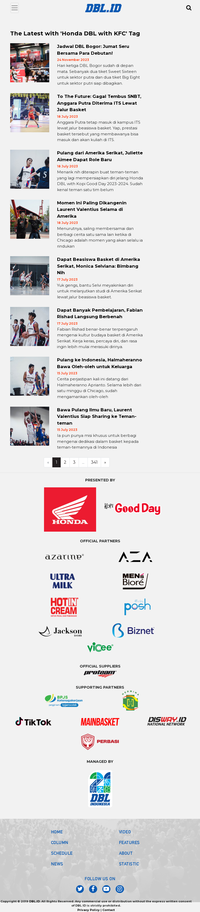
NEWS (57, 863)
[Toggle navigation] (14, 8)
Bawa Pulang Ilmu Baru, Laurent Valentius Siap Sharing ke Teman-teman (96, 416)
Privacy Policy (88, 910)
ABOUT (126, 853)
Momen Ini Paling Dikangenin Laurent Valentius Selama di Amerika (92, 209)
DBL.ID (34, 901)
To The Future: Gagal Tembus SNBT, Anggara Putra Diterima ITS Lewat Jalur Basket (99, 103)
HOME (57, 831)
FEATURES (129, 842)
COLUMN (59, 842)
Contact (108, 910)
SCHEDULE (62, 853)
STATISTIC (129, 863)
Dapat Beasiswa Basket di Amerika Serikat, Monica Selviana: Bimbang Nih (98, 266)
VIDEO (125, 831)
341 (94, 462)
